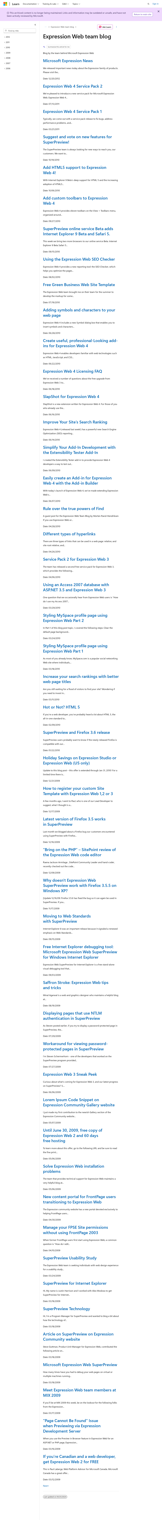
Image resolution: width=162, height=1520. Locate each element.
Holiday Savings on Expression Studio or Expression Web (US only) (79, 760)
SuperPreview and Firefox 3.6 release (76, 732)
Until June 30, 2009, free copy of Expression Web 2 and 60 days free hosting (72, 1135)
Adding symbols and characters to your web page (79, 312)
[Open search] (148, 3)
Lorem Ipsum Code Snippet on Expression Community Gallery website (79, 1102)
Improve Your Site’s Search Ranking (75, 421)
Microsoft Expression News (68, 60)
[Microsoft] (5, 4)
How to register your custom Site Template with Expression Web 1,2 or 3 (78, 790)
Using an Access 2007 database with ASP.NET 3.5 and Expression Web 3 (76, 587)
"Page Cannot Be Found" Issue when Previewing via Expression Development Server (72, 1426)
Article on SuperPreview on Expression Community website (78, 1336)
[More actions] (116, 27)
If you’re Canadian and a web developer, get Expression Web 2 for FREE (79, 1459)
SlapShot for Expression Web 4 (71, 396)
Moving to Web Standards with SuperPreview (67, 918)
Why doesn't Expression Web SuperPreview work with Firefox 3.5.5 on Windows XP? (79, 885)
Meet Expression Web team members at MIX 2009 (79, 1392)
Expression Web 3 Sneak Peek (70, 1074)
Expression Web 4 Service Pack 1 (72, 111)
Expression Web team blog (62, 26)
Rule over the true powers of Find (73, 508)
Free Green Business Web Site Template (79, 284)
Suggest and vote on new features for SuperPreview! (77, 139)
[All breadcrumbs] (45, 27)
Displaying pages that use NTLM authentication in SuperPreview (72, 1015)
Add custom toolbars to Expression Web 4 (75, 200)
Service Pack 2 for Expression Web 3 (76, 559)
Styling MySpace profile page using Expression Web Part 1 (75, 648)
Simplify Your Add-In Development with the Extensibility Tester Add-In (79, 449)
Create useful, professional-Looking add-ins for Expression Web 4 (80, 343)
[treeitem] (19, 37)
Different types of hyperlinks (69, 533)
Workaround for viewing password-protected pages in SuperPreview (75, 1046)
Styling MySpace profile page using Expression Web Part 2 (75, 617)
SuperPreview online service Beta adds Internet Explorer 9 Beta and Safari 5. (78, 231)
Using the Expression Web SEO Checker (79, 259)
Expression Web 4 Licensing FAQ (72, 371)
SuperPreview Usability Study (70, 1257)
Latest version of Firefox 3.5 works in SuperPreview (74, 821)
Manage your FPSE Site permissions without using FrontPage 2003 (75, 1229)
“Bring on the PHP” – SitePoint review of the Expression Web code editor (79, 852)
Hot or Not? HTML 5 (61, 707)
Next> (46, 1485)
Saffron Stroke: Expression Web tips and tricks (75, 985)
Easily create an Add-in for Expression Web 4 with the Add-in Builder (77, 480)
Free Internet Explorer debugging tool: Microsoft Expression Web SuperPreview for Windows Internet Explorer (80, 952)
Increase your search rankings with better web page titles (81, 679)
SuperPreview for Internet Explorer (75, 1283)
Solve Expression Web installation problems (73, 1168)
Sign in (156, 3)
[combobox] (19, 30)
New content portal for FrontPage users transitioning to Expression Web (79, 1199)
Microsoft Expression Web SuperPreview (80, 1364)
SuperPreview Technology (66, 1308)
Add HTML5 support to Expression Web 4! (74, 170)
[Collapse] (35, 24)
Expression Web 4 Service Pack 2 (72, 86)
